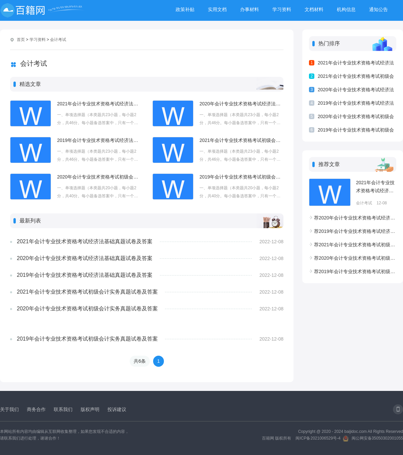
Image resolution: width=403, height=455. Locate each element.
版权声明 (90, 409)
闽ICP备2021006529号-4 (318, 438)
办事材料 (249, 9)
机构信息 (346, 9)
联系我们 (63, 409)
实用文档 (217, 9)
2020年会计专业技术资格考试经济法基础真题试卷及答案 (241, 103)
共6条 (140, 361)
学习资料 (281, 9)
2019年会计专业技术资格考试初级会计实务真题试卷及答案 (241, 177)
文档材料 (314, 9)
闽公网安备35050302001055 (377, 438)
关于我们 (9, 409)
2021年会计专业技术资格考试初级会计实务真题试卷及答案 (241, 140)
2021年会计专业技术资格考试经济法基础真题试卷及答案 (99, 103)
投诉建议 (116, 409)
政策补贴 (185, 9)
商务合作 (36, 409)
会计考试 (58, 39)
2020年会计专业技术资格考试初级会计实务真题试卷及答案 (99, 177)
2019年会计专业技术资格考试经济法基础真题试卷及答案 (99, 140)
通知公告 (378, 9)
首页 (21, 39)
